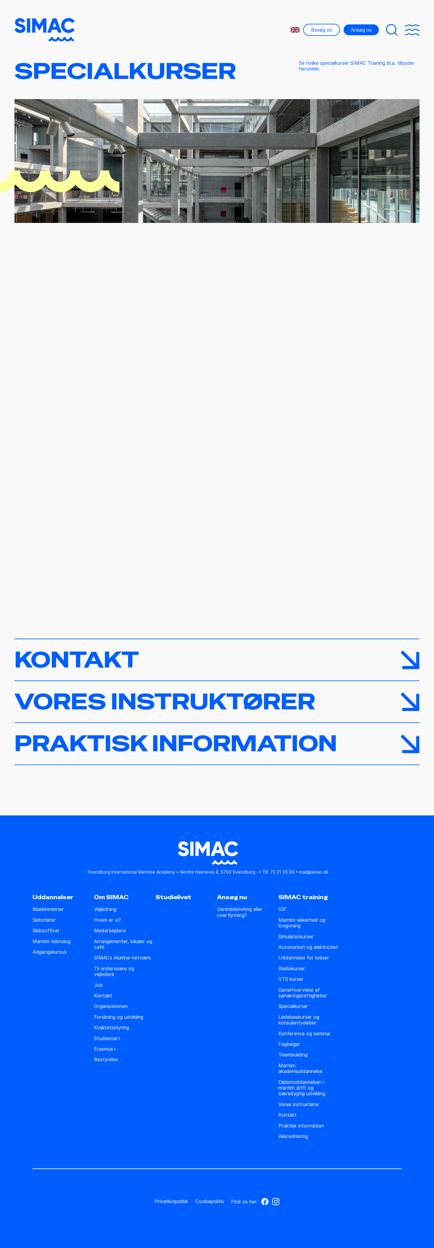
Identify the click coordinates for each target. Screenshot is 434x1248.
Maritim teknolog (52, 941)
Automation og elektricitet (308, 947)
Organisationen (111, 1006)
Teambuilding (293, 1055)
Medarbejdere (110, 931)
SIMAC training (303, 897)
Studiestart (107, 1038)
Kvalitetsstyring (111, 1028)
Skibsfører (44, 920)
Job (98, 985)
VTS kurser (290, 979)
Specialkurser (293, 1006)
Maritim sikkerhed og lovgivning (301, 923)
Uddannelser (53, 897)
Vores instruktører (298, 1104)
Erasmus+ (105, 1049)
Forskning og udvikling (118, 1017)
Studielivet (173, 897)
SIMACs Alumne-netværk (122, 958)
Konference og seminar (304, 1034)
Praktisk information (301, 1126)
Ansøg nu (361, 30)
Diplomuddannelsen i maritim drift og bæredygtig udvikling (301, 1088)
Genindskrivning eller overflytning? (240, 912)
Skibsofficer (46, 931)
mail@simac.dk (313, 871)
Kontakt (103, 996)
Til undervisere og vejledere (114, 971)
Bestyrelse (106, 1059)
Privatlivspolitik (171, 1201)
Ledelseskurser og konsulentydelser (298, 1020)
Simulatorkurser (295, 937)
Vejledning (105, 909)
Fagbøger (289, 1044)
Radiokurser (291, 968)
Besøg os (321, 30)
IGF (282, 909)
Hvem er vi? (107, 920)
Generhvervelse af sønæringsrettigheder (302, 993)
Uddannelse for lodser (303, 958)
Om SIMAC (111, 897)
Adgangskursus (50, 952)
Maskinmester (48, 909)
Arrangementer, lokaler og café (123, 944)
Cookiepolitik (209, 1201)
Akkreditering (293, 1136)
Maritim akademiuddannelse (300, 1068)
